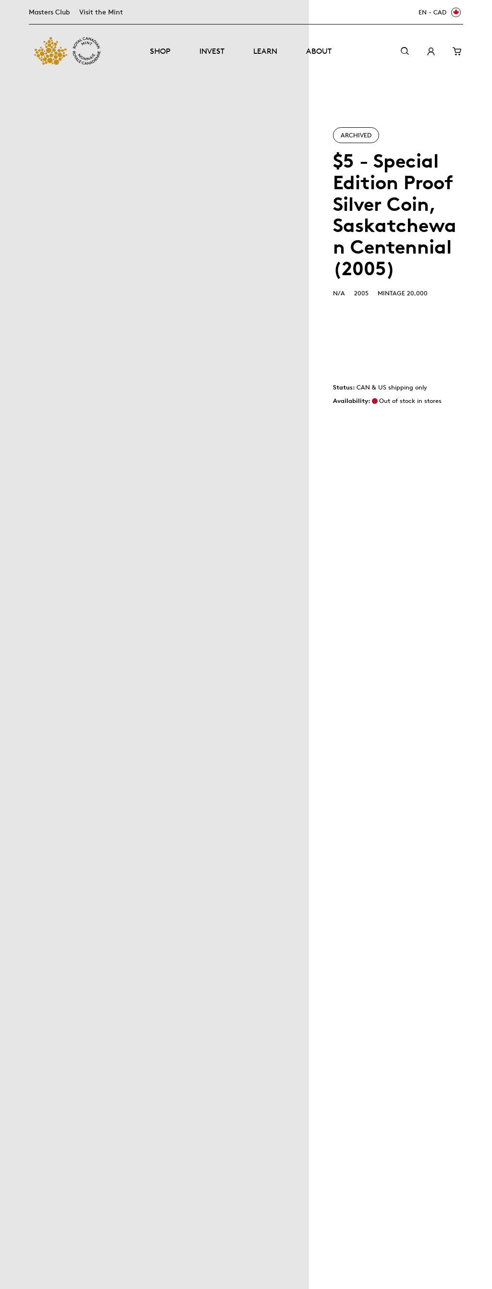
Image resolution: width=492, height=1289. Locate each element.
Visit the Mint (101, 12)
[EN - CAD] (438, 12)
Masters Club (49, 12)
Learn (265, 51)
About (319, 51)
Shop (160, 51)
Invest (211, 51)
